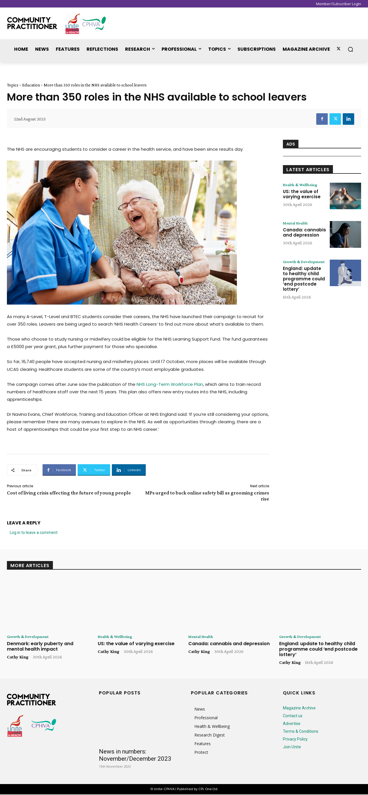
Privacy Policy (295, 739)
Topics (12, 85)
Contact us (292, 716)
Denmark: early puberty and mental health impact (40, 647)
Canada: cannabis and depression (304, 233)
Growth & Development (296, 264)
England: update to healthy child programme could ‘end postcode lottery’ (304, 284)
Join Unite (292, 747)
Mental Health (297, 223)
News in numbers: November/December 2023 (135, 756)
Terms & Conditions (300, 732)
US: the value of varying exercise (302, 194)
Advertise (291, 724)
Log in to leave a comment (33, 532)
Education (31, 85)
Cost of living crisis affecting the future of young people (69, 493)
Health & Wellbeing (302, 185)
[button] (350, 49)
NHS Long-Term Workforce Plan (170, 384)
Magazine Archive (299, 708)
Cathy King (17, 657)
